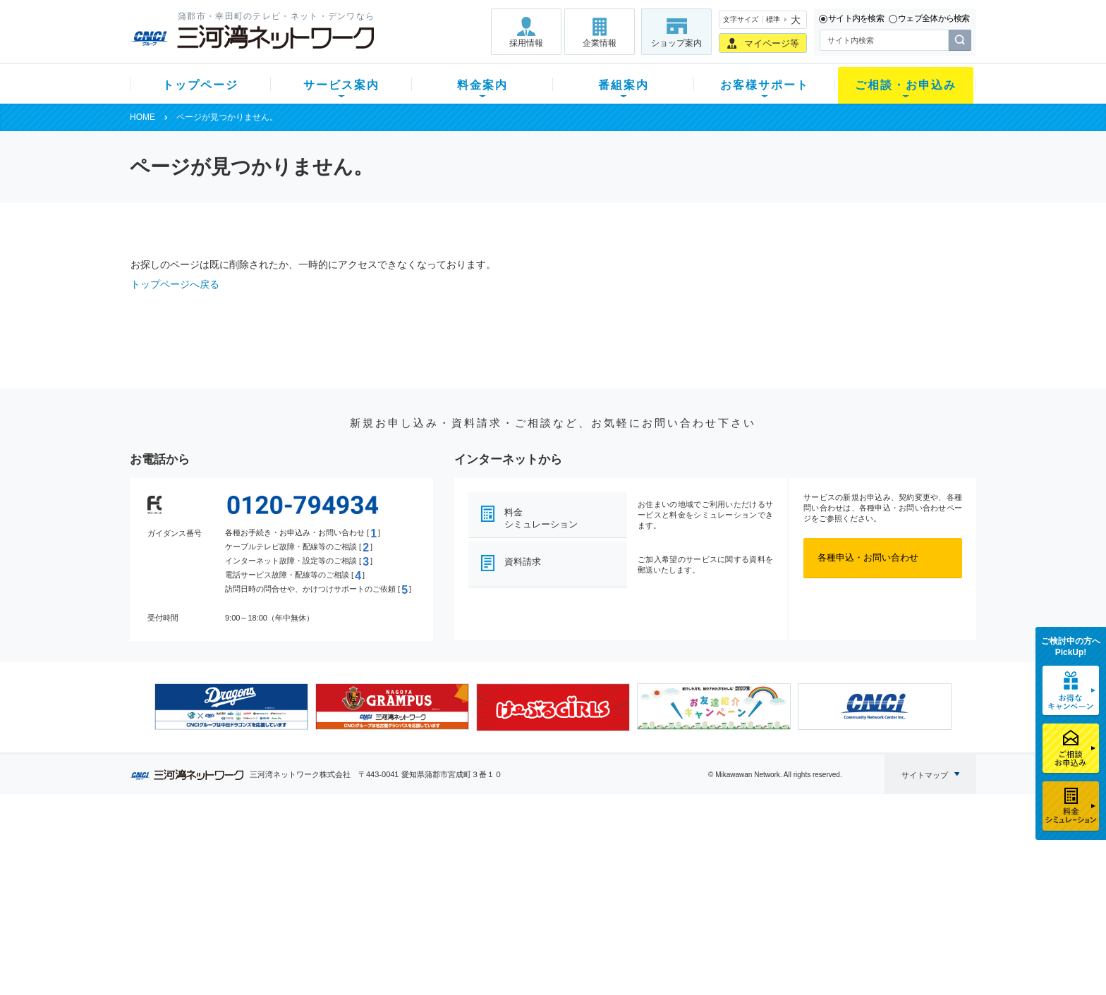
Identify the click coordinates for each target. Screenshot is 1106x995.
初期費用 (414, 850)
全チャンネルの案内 (542, 899)
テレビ (305, 850)
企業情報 (599, 43)
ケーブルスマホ (323, 905)
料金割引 (414, 886)
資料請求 (522, 561)
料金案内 (482, 85)
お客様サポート (764, 85)
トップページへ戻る (174, 284)
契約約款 (309, 960)
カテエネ (309, 941)
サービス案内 (341, 85)
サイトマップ (924, 775)
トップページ (200, 85)
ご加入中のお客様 (223, 868)
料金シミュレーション (541, 518)
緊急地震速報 (318, 923)
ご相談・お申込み (905, 85)
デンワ (305, 886)
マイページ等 (771, 43)
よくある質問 (632, 850)
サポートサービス (642, 886)
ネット (305, 868)
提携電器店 (733, 868)
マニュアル (628, 868)
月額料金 (414, 868)
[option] (231, 706)
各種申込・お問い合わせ (868, 557)
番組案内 (623, 85)
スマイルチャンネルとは (551, 850)
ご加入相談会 (737, 886)
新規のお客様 (213, 850)
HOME (142, 117)
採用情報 (526, 43)
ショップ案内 (676, 43)
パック (409, 905)
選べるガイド (213, 886)
